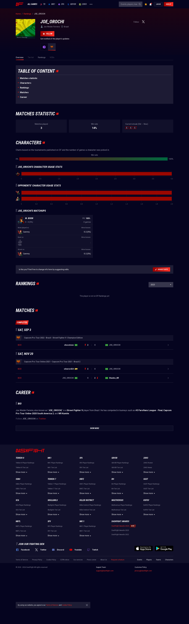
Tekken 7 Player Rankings (57, 520)
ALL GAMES (32, 4)
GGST (145, 515)
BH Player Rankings (119, 520)
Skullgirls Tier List (54, 546)
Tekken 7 (52, 515)
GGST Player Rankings (151, 520)
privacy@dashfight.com (143, 607)
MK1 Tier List (52, 504)
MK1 (51, 4)
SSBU (18, 515)
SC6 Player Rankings (23, 541)
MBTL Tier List (21, 567)
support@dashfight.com (105, 607)
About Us (103, 596)
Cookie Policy (51, 596)
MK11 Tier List (85, 567)
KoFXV (146, 536)
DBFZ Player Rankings (88, 520)
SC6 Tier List (20, 546)
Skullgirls (53, 536)
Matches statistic (28, 78)
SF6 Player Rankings (87, 499)
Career (23, 97)
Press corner (91, 596)
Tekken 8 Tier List (22, 504)
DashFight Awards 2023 (120, 567)
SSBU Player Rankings (24, 520)
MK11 (82, 557)
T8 (42, 4)
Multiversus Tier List (119, 546)
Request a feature (117, 596)
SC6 (17, 536)
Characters (25, 83)
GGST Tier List (148, 525)
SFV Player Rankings (55, 562)
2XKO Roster (148, 499)
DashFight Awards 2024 (120, 562)
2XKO (83, 4)
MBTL (18, 557)
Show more (22, 508)
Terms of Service (22, 596)
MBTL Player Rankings (24, 562)
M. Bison (29, 218)
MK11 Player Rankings (88, 562)
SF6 (61, 4)
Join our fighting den (31, 580)
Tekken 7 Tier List (54, 525)
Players (149, 596)
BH (113, 515)
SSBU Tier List (21, 525)
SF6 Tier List (84, 504)
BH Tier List (116, 525)
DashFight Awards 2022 (120, 571)
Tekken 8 (20, 494)
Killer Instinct (87, 536)
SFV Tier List (52, 567)
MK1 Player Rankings (55, 499)
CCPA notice (64, 596)
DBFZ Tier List (85, 525)
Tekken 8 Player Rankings (25, 499)
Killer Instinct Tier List (87, 546)
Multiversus (117, 536)
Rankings (24, 87)
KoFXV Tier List (148, 546)
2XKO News (147, 504)
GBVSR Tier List (117, 504)
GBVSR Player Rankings (120, 499)
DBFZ (82, 515)
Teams (158, 596)
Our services (78, 596)
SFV (49, 557)
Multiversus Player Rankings (122, 541)
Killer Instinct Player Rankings (90, 541)
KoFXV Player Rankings (151, 541)
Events (139, 596)
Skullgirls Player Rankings (57, 541)
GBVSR (71, 4)
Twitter (42, 455)
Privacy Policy (37, 596)
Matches (24, 92)
